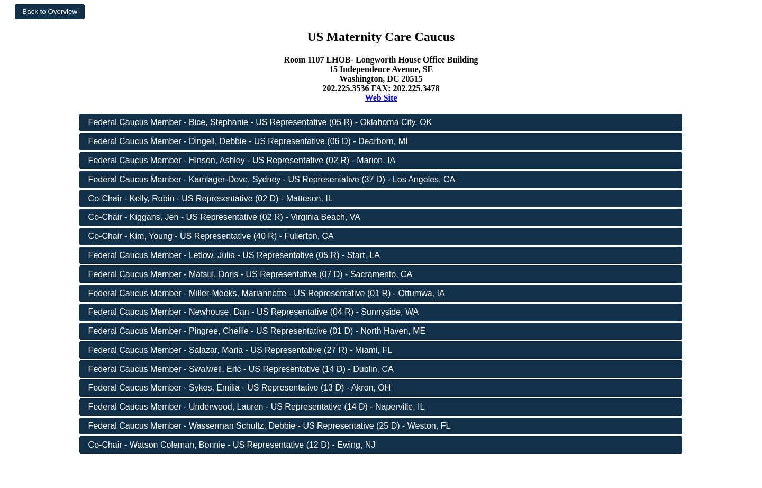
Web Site (381, 97)
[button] (50, 11)
